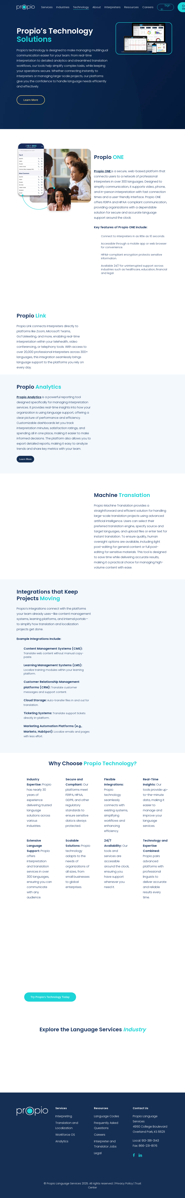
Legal (98, 1153)
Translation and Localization (66, 1125)
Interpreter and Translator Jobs (105, 1144)
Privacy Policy (124, 1183)
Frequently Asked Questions (106, 1125)
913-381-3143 (150, 1140)
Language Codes (106, 1116)
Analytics (61, 1141)
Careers (99, 1135)
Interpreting (63, 1116)
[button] (31, 100)
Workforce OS (65, 1135)
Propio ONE (102, 171)
